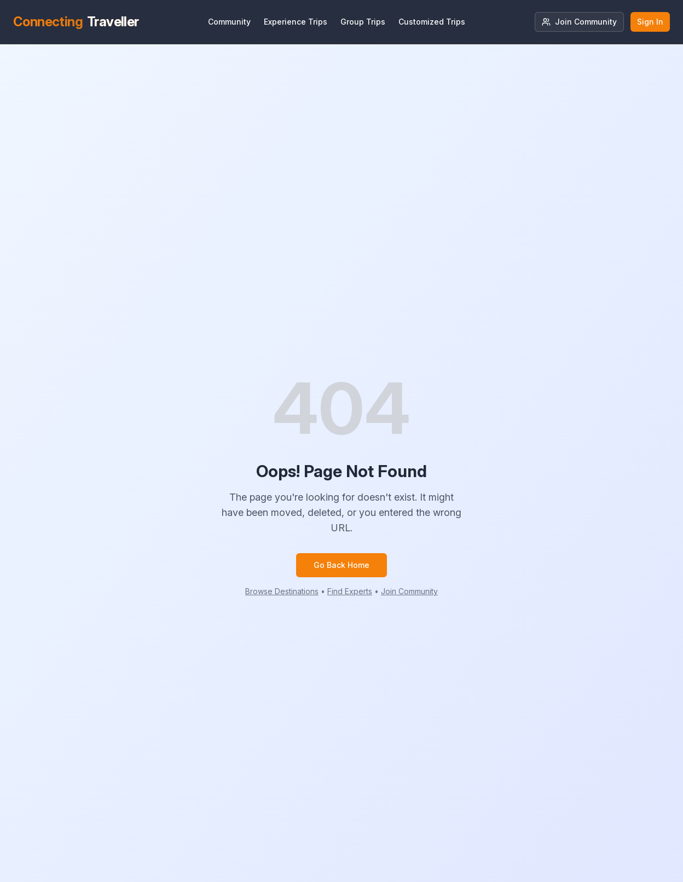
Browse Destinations (282, 591)
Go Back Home (341, 565)
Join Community (579, 21)
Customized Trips (431, 21)
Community (229, 21)
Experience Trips (295, 21)
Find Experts (349, 591)
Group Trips (362, 21)
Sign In (650, 21)
